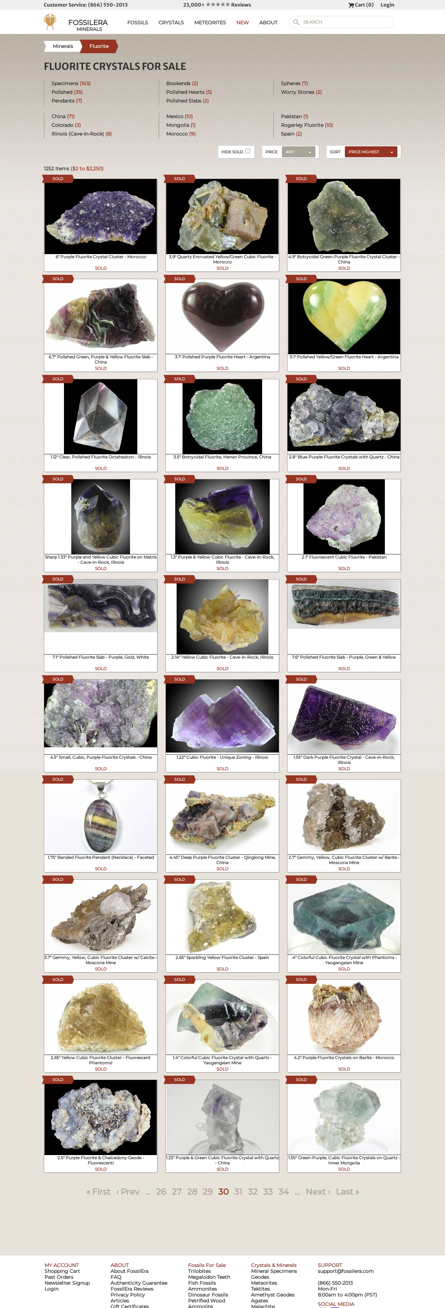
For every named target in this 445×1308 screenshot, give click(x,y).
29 (208, 1192)
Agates (259, 1301)
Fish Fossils (202, 1283)
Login (387, 5)
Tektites (260, 1289)
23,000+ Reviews (217, 5)
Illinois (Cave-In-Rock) (81, 134)
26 (161, 1192)
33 (268, 1192)
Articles (120, 1301)
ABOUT (268, 22)
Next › (318, 1192)
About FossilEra (129, 1271)
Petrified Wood (206, 1301)
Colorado (66, 125)
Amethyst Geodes (272, 1295)
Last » (347, 1192)
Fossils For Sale (207, 1265)
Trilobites (199, 1271)
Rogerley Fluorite (307, 125)
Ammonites (202, 1289)
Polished (67, 92)
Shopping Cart (62, 1271)
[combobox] (369, 151)
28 (192, 1192)
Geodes (260, 1277)
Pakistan (294, 116)
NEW (242, 22)
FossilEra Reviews (132, 1289)
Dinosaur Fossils (208, 1295)
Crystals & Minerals (274, 1265)
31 (238, 1192)
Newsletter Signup (67, 1283)
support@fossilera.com (346, 1271)
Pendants (66, 101)
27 (176, 1192)
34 (283, 1192)
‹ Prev (127, 1192)
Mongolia (181, 125)
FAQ (116, 1277)
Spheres (294, 83)
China (63, 116)
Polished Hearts (189, 92)
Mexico (179, 116)
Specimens (71, 83)
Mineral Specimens (274, 1271)
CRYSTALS (171, 22)
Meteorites (264, 1283)
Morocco (181, 134)
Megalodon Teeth (209, 1277)
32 (253, 1192)
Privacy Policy (128, 1295)
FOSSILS (137, 22)
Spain (291, 134)
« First (98, 1192)
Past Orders (58, 1277)
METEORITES (210, 22)
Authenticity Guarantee (139, 1283)
